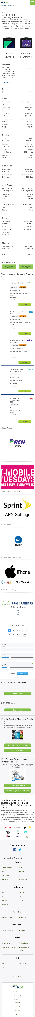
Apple (3, 892)
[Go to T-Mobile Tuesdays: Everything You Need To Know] (17, 477)
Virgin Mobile (6, 875)
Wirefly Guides (17, 977)
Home (17, 991)
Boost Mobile (23, 879)
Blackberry (22, 963)
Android (4, 963)
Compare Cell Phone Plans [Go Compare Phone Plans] (17, 745)
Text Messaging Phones (24, 948)
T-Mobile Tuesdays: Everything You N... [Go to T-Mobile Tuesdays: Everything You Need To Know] (11, 491)
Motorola (4, 900)
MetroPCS (5, 879)
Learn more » (6, 82)
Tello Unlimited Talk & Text (16, 312)
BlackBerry (22, 892)
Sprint (3, 871)
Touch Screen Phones (8, 947)
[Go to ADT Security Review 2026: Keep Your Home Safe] (17, 542)
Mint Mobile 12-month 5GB (16, 283)
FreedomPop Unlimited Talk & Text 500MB (17, 370)
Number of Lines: (17, 626)
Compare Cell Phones (6, 5)
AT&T (21, 867)
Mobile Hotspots (7, 917)
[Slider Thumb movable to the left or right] (8, 648)
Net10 (21, 875)
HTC (3, 896)
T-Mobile (21, 871)
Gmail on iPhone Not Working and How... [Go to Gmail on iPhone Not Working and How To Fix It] (11, 590)
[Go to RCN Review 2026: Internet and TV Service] (17, 444)
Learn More (17, 694)
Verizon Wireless (7, 867)
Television (22, 930)
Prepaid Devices (24, 943)
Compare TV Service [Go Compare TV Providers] (17, 785)
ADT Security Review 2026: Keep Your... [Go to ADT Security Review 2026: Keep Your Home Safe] (11, 557)
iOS (3, 967)
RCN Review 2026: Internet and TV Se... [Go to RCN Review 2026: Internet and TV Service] (11, 459)
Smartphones (6, 943)
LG (20, 896)
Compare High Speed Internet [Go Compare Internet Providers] (17, 791)
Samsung (5, 904)
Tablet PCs (22, 917)
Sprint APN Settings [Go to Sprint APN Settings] (6, 524)
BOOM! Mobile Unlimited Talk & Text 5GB (16, 400)
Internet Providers (7, 930)
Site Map (17, 1010)
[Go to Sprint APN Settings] (17, 510)
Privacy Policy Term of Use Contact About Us (17, 1001)
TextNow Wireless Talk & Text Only (17, 341)
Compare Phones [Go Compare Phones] (17, 750)
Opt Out (17, 1014)
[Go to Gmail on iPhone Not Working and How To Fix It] (17, 575)
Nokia (21, 900)
